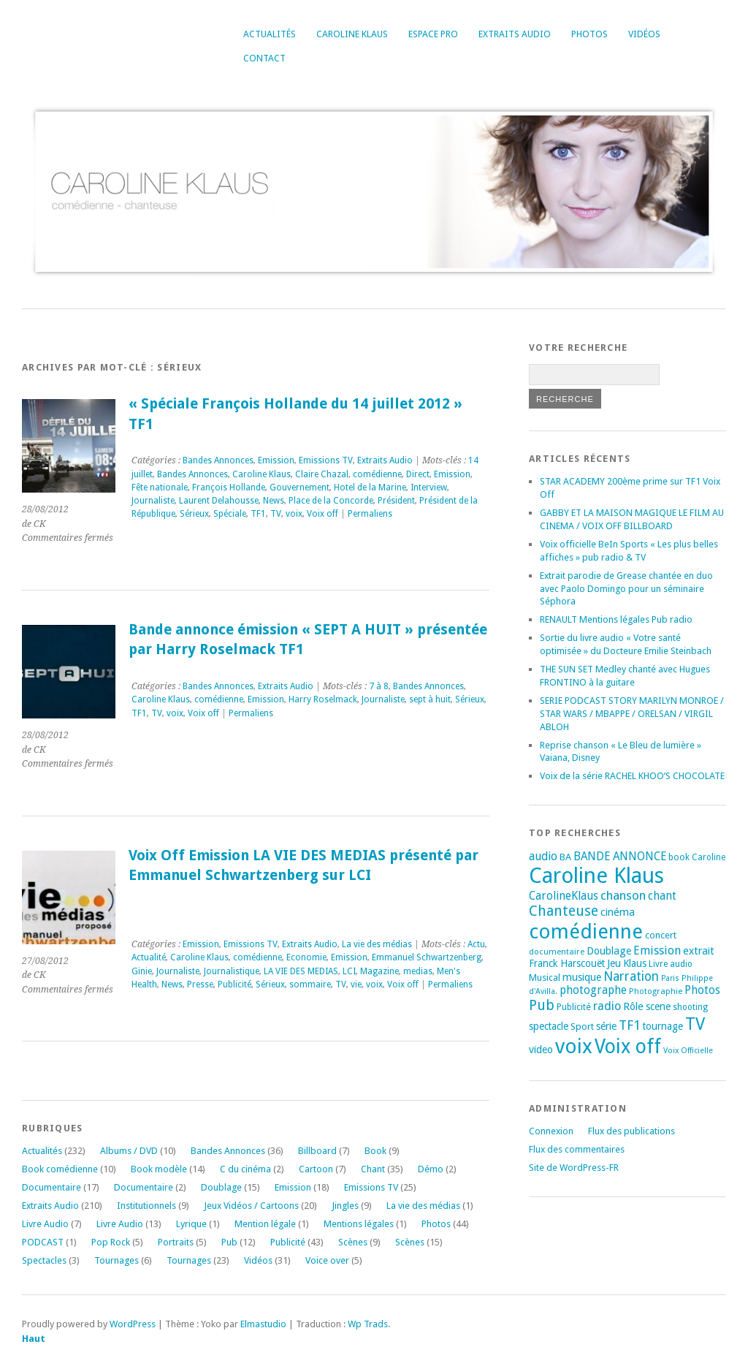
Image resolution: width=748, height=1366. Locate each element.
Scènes (352, 1242)
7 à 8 (379, 686)
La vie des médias (377, 944)
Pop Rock (110, 1242)
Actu (476, 944)
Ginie (141, 971)
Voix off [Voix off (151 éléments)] (628, 1046)
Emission (276, 460)
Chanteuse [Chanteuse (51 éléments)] (563, 911)
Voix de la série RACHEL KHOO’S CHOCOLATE (632, 775)
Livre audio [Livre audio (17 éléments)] (670, 964)
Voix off (322, 514)
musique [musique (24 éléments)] (581, 977)
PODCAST (43, 1242)
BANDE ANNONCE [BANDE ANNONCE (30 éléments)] (619, 856)
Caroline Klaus (352, 34)
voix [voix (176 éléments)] (573, 1046)
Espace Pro (433, 34)
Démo (430, 1169)
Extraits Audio (514, 34)
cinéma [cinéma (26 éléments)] (617, 912)
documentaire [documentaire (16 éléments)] (556, 951)
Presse (200, 984)
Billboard (317, 1150)
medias (417, 971)
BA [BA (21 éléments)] (565, 856)
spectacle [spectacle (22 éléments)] (548, 1026)
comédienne (377, 474)
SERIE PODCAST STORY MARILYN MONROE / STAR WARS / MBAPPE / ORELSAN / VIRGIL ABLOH (632, 713)
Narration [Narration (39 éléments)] (631, 976)
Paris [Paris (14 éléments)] (670, 978)
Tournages (116, 1260)
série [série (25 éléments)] (606, 1026)
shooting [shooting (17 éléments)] (690, 1007)
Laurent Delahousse (219, 501)
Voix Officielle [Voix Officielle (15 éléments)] (688, 1050)
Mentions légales (359, 1223)
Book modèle (159, 1169)
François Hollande (228, 487)
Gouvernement (299, 487)
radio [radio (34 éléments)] (607, 1006)
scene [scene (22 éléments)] (658, 1006)
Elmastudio (263, 1323)
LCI (349, 971)
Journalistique (231, 971)
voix (294, 514)
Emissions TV (326, 460)
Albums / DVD (129, 1150)
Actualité (148, 957)
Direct (418, 474)
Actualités (269, 34)
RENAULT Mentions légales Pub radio (616, 619)
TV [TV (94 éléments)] (695, 1024)
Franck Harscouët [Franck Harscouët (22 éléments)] (567, 963)
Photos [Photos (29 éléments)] (702, 990)
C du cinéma (245, 1169)
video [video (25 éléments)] (541, 1049)
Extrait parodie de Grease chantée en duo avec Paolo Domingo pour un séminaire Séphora (626, 588)
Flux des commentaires (577, 1149)
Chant (373, 1169)
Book (375, 1150)
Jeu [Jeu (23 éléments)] (614, 963)
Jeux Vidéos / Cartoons (251, 1205)
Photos (589, 34)
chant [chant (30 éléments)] (662, 896)
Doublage (221, 1187)
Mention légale (265, 1223)
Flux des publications (631, 1131)
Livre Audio (45, 1223)
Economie (306, 957)
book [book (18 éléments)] (679, 857)
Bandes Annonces (218, 460)
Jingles (345, 1205)
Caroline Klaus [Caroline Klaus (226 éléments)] (596, 875)
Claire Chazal (321, 474)
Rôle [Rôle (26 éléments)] (633, 1006)
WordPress (133, 1323)
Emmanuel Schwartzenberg (426, 957)
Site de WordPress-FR (574, 1167)
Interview (429, 487)
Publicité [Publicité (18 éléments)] (574, 1007)
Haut (33, 1338)
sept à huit (430, 699)
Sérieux (194, 514)
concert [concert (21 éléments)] (660, 935)
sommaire (310, 984)
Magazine (379, 971)
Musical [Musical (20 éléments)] (544, 977)
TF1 (258, 514)
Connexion (551, 1131)
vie (356, 984)
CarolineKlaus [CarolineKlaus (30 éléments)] (563, 896)
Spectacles (44, 1260)
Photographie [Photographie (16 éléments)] (655, 991)
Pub (229, 1242)
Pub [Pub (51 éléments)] (541, 1005)
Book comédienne (60, 1169)
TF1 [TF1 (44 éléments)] (630, 1025)
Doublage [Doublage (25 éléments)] (609, 951)
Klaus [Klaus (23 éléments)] (634, 963)
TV (275, 514)
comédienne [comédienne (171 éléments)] (586, 931)
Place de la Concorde (331, 501)
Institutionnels (146, 1205)
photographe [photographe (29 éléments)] (593, 990)
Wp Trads (368, 1323)
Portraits (176, 1242)
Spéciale (229, 514)
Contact (264, 58)
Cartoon (316, 1169)
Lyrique (191, 1223)
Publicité (234, 984)
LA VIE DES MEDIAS (301, 971)
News (273, 501)
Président (396, 501)
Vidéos (644, 34)
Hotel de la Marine (370, 487)
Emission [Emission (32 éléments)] (657, 950)
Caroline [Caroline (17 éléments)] (708, 857)
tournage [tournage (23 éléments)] (663, 1026)
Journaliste (153, 501)
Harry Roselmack (323, 699)
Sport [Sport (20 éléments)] (582, 1026)
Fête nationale (159, 487)
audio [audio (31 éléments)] (543, 856)
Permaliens (370, 514)
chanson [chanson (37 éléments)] (623, 895)
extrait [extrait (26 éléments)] (698, 950)
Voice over (327, 1260)
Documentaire (51, 1187)
